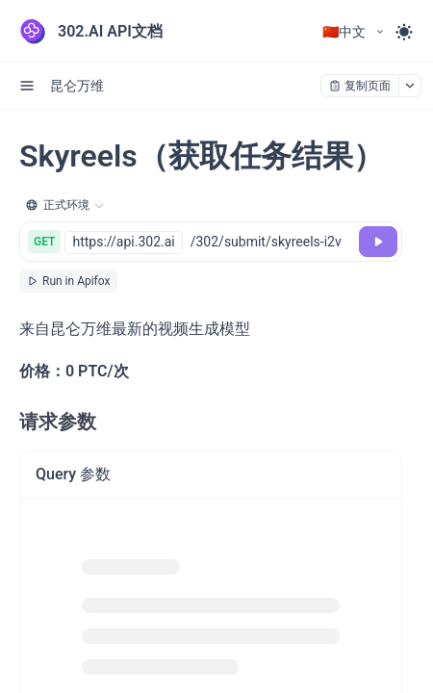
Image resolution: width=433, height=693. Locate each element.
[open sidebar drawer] (27, 85)
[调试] (378, 241)
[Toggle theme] (404, 31)
